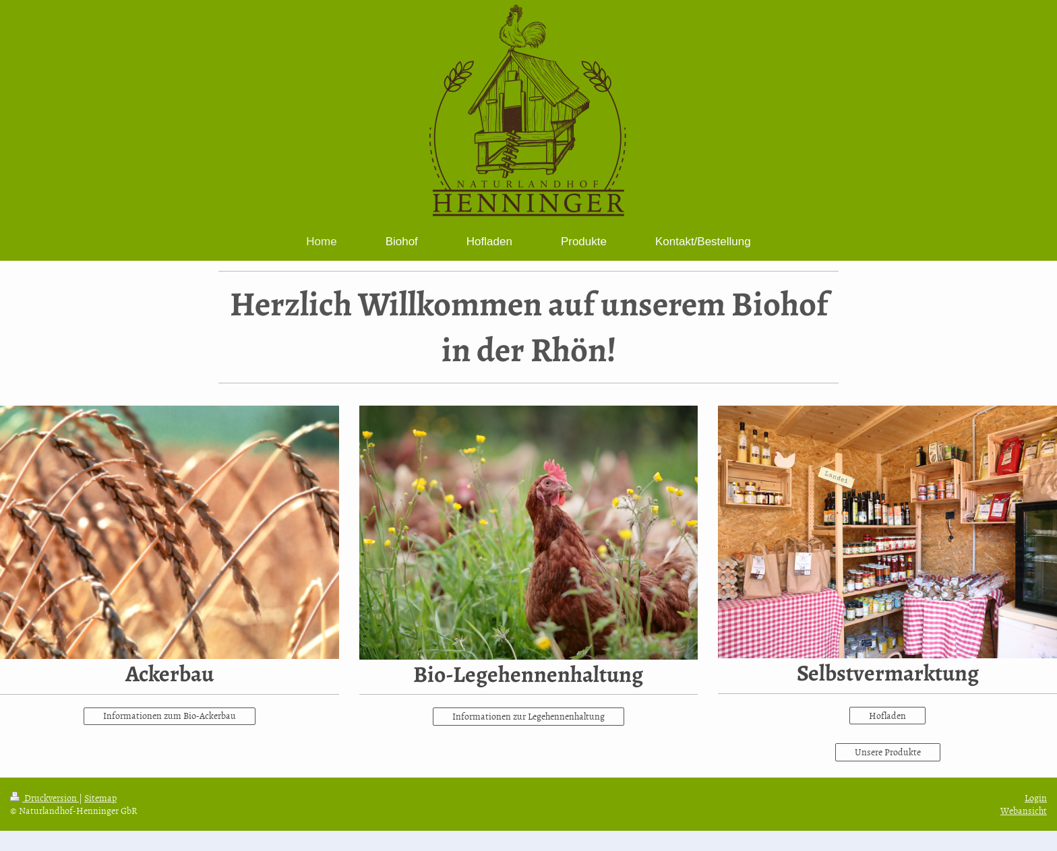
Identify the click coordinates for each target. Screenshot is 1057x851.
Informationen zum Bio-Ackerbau (169, 715)
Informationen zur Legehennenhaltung (528, 716)
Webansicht (1023, 810)
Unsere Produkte (888, 752)
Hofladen (887, 715)
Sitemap (100, 797)
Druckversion (44, 797)
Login (1036, 797)
